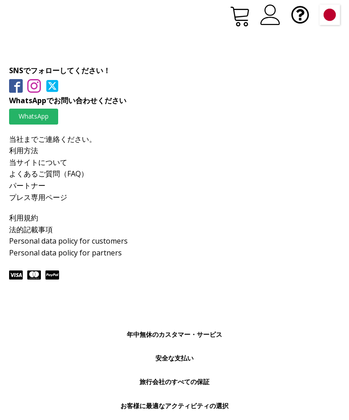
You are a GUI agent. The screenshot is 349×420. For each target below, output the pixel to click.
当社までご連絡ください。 (52, 139)
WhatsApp (34, 116)
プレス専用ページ (38, 197)
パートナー (27, 185)
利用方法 (23, 150)
